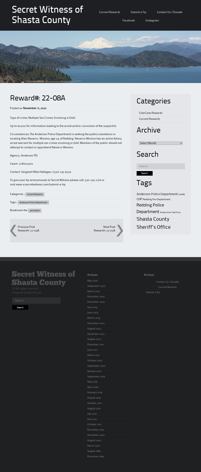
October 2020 (94, 361)
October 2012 (94, 424)
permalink (35, 210)
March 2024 (93, 318)
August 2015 (94, 409)
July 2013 (92, 419)
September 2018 (96, 377)
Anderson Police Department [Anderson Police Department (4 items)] (157, 194)
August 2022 (94, 339)
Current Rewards (109, 12)
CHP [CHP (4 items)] (139, 199)
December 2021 (95, 345)
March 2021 (93, 355)
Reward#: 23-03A (104, 230)
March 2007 (93, 446)
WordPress (34, 293)
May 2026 (92, 281)
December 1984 (95, 456)
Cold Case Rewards (150, 113)
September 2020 (96, 366)
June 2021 (92, 350)
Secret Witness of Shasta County (43, 278)
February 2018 (94, 392)
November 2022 (96, 334)
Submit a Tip (138, 12)
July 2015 (92, 414)
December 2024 (95, 297)
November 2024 (96, 302)
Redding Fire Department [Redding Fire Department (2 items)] (156, 199)
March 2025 (93, 291)
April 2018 (92, 387)
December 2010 (95, 430)
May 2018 (92, 382)
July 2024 (92, 307)
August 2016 (94, 398)
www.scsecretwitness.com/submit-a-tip (41, 184)
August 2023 (94, 329)
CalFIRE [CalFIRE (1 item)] (181, 194)
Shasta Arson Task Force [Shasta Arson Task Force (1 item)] (170, 212)
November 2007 (96, 435)
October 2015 (94, 403)
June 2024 (92, 313)
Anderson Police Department (33, 202)
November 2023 (96, 323)
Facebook (129, 20)
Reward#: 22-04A (28, 230)
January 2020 (94, 371)
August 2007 (94, 440)
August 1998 (94, 451)
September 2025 (96, 286)
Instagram (152, 20)
